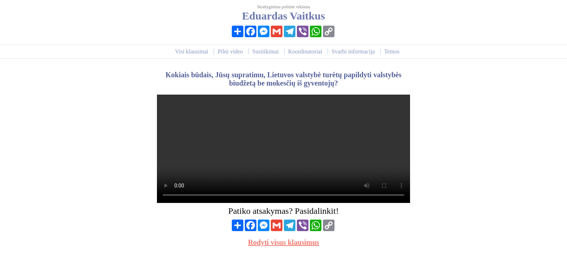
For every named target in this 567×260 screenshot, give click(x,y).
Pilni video (230, 51)
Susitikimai (265, 51)
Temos (391, 51)
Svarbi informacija (353, 51)
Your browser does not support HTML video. (283, 149)
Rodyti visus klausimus (283, 242)
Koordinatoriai (305, 51)
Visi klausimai (191, 51)
